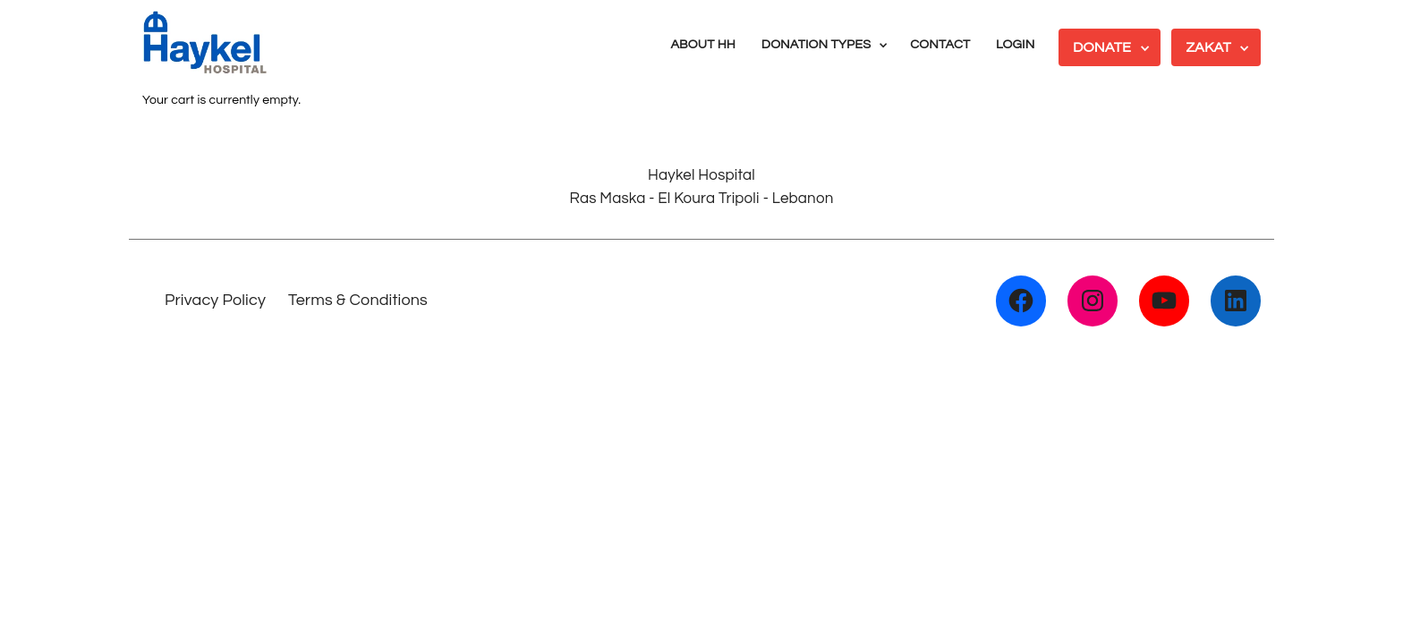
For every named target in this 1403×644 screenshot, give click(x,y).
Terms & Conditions (358, 300)
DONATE (1102, 47)
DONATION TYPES (816, 44)
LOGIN (1015, 44)
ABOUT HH (703, 44)
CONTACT (940, 44)
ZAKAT (1208, 47)
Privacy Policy (215, 300)
